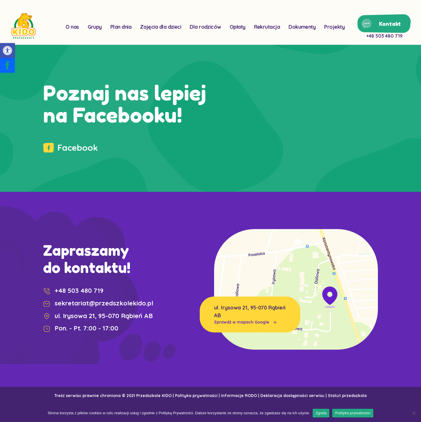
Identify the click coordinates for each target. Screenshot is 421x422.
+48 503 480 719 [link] (384, 36)
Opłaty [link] (237, 27)
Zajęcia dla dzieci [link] (160, 27)
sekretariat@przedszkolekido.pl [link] (98, 303)
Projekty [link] (334, 27)
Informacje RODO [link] (239, 395)
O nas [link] (72, 27)
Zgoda (321, 413)
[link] (7, 50)
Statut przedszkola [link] (347, 395)
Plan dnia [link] (120, 27)
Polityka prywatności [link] (196, 395)
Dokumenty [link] (302, 27)
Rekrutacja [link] (267, 27)
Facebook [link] (70, 147)
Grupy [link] (95, 27)
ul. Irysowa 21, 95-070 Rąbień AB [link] (250, 314)
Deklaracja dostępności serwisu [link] (292, 395)
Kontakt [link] (390, 23)
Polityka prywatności (352, 413)
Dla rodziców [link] (205, 27)
